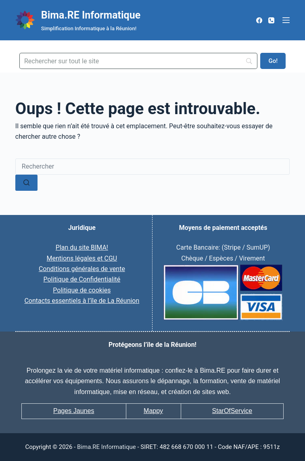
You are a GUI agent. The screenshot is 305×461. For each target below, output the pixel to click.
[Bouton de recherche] (26, 183)
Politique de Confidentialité (81, 279)
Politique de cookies (82, 290)
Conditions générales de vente (82, 269)
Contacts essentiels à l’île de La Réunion (81, 301)
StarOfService (232, 410)
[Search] (138, 61)
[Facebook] (259, 20)
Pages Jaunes (73, 410)
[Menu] (286, 20)
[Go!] (273, 61)
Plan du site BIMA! (82, 247)
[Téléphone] (271, 20)
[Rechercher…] (152, 167)
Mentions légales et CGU (82, 258)
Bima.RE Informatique (90, 15)
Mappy (153, 410)
